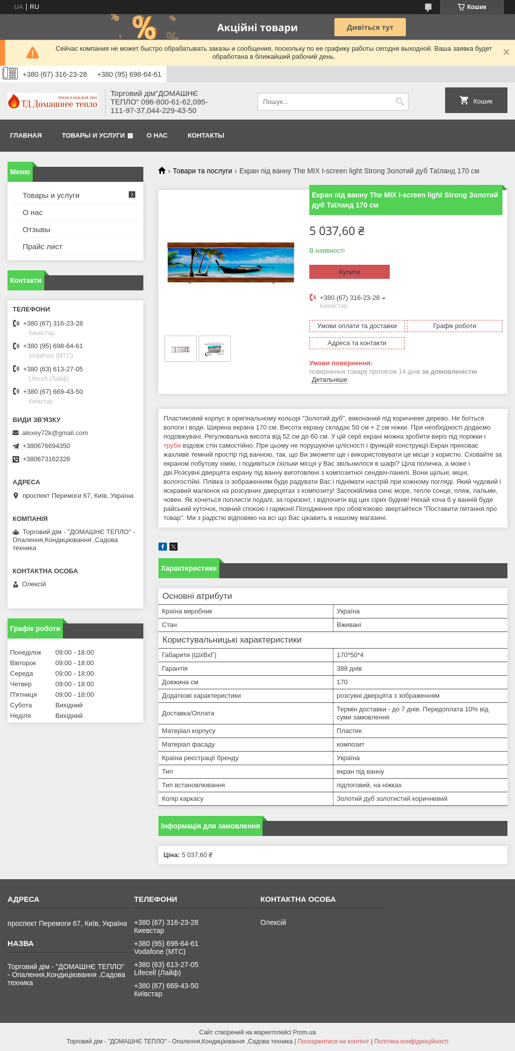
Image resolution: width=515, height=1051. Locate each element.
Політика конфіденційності (411, 1041)
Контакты (206, 135)
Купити (349, 272)
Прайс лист (42, 246)
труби (172, 445)
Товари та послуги (202, 171)
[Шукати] (399, 102)
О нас (157, 135)
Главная (26, 135)
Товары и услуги (93, 135)
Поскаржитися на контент (333, 1041)
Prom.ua (304, 1032)
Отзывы (36, 229)
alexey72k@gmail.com (55, 433)
